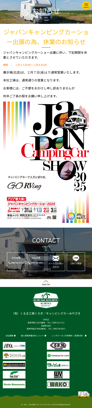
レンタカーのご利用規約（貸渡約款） (68, 335)
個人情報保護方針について (32, 335)
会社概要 (9, 335)
